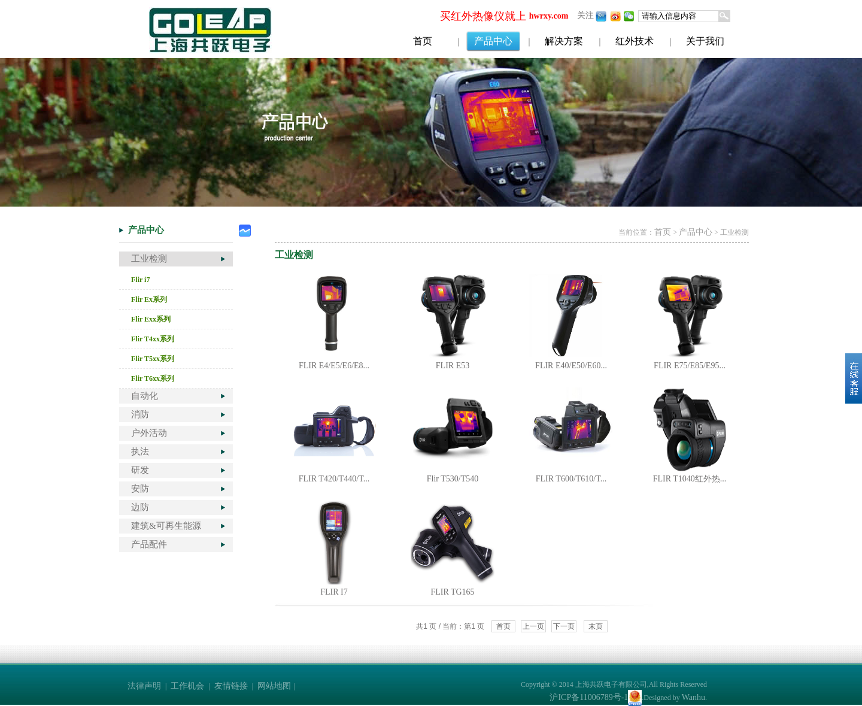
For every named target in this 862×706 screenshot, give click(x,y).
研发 (140, 470)
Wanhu (693, 697)
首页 (422, 41)
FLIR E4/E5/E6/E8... (334, 365)
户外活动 (149, 433)
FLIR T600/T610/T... (571, 478)
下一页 (564, 626)
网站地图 (274, 685)
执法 (140, 451)
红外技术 (634, 41)
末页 (595, 626)
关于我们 (705, 41)
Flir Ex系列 (149, 299)
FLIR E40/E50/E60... (571, 365)
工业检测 (149, 258)
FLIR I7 (334, 591)
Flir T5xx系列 (152, 358)
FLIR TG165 (452, 591)
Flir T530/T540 (452, 478)
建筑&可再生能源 (166, 526)
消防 (140, 414)
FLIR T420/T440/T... (334, 478)
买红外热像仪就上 (483, 16)
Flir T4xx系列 (152, 339)
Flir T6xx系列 (152, 378)
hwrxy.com (549, 15)
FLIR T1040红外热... (690, 478)
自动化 (144, 396)
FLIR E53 (452, 365)
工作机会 (187, 685)
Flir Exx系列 (151, 319)
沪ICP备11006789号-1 (589, 697)
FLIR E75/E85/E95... (690, 365)
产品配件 (149, 544)
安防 (140, 488)
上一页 (533, 626)
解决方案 (564, 41)
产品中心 (493, 41)
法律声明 (144, 685)
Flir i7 (140, 279)
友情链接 (231, 685)
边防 (140, 507)
